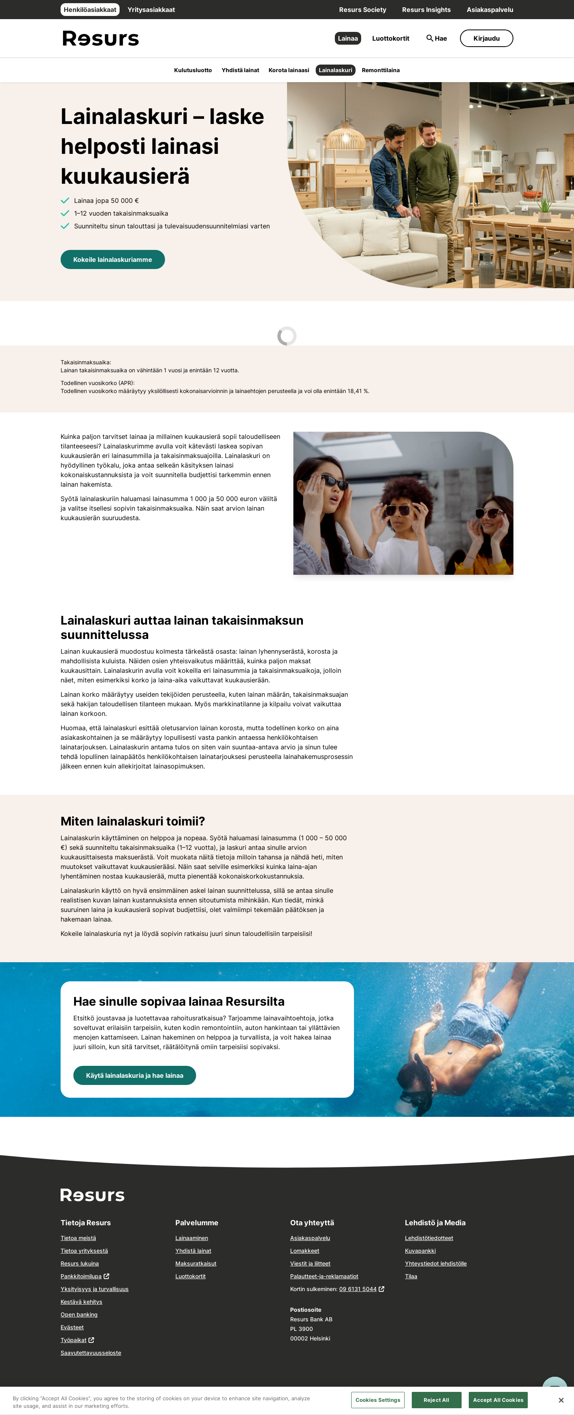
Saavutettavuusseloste (91, 1352)
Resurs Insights (426, 10)
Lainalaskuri (335, 70)
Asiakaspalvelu (490, 10)
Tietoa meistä (78, 1237)
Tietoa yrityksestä (84, 1250)
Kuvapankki (420, 1250)
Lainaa (348, 38)
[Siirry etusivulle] (101, 38)
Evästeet (72, 1327)
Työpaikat (73, 1339)
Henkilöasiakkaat (90, 10)
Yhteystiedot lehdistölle (436, 1263)
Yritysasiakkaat (151, 10)
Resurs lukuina (80, 1263)
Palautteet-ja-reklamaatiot (324, 1276)
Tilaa (411, 1276)
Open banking (79, 1314)
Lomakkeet (304, 1250)
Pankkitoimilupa (81, 1276)
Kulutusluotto (193, 70)
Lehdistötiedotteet (429, 1237)
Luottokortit (390, 38)
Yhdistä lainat (240, 70)
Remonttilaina (381, 70)
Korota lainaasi (289, 70)
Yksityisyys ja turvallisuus (95, 1288)
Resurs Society (362, 10)
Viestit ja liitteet (310, 1263)
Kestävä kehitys (81, 1301)
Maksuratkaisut (195, 1263)
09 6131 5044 (358, 1288)
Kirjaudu (487, 38)
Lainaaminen (191, 1237)
